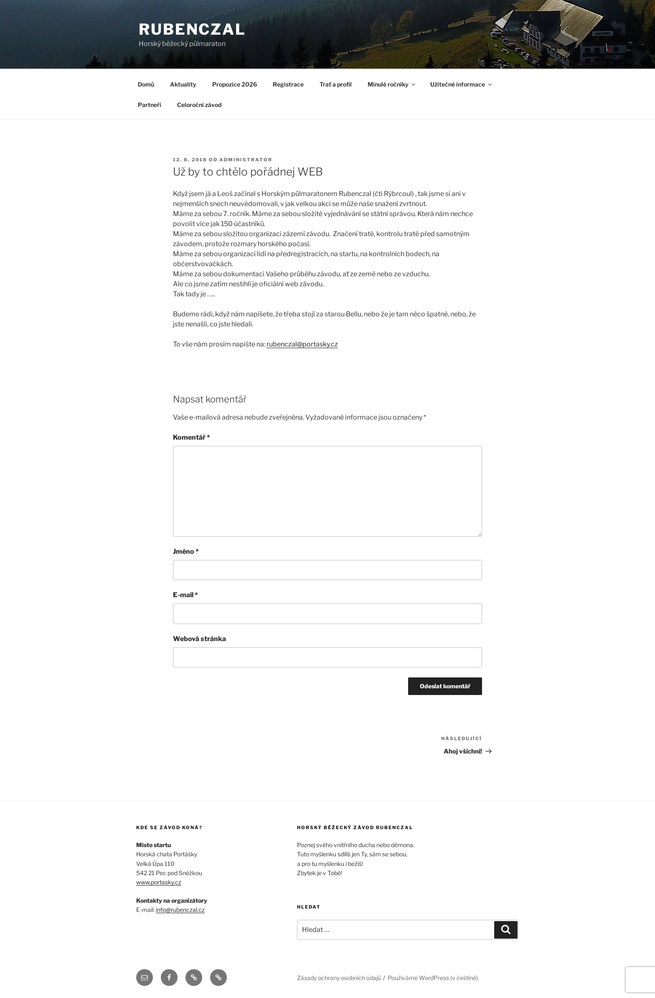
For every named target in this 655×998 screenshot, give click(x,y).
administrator (245, 160)
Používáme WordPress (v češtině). (433, 977)
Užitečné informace (461, 84)
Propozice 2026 (234, 84)
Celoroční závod (199, 104)
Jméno (186, 551)
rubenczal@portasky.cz (302, 344)
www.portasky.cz (158, 882)
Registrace (288, 84)
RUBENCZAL (192, 29)
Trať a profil (336, 84)
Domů (146, 84)
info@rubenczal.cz (180, 909)
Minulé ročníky (392, 84)
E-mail (185, 595)
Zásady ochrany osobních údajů (339, 977)
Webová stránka (199, 639)
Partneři (149, 104)
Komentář (191, 437)
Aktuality (183, 84)
